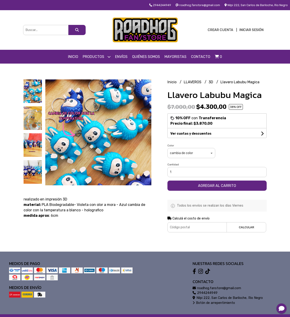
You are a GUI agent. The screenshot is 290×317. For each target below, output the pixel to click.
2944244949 (205, 293)
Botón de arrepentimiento (214, 303)
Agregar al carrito (217, 186)
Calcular (246, 227)
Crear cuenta (220, 30)
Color (170, 145)
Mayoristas (175, 57)
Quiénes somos (146, 57)
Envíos (121, 57)
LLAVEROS (193, 82)
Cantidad (173, 164)
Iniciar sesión (251, 30)
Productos (97, 57)
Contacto (200, 57)
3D (211, 82)
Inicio (73, 57)
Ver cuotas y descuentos (190, 134)
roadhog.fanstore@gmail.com (217, 288)
